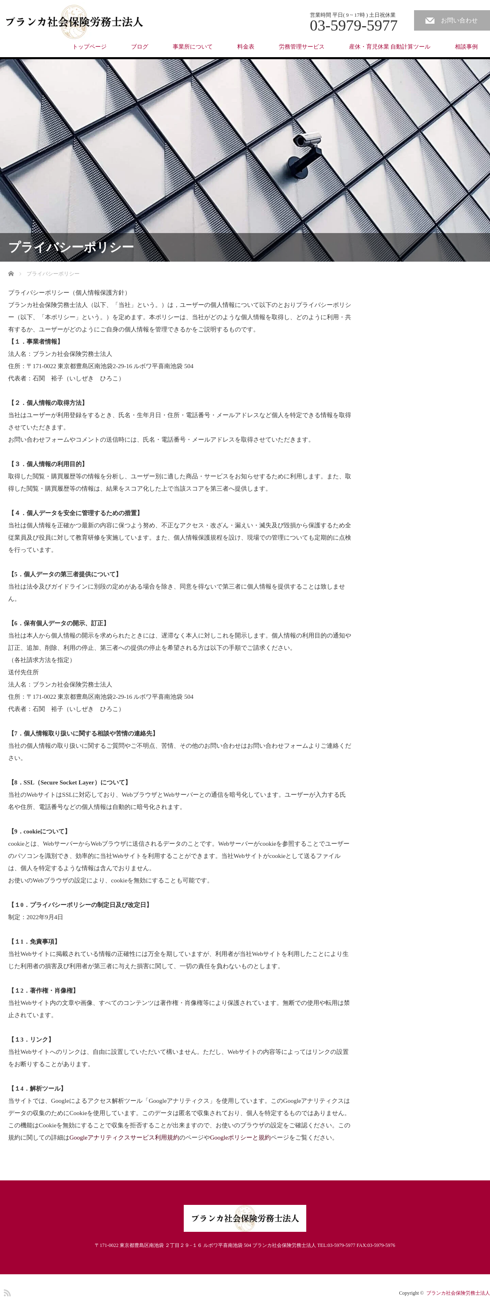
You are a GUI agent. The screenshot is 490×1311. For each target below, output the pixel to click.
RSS (6, 1291)
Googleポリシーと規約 (240, 1137)
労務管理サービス (302, 47)
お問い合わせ (459, 20)
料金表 (245, 47)
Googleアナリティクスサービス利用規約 (124, 1137)
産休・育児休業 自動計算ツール (390, 47)
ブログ (139, 47)
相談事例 (466, 47)
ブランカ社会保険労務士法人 (458, 1293)
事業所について (193, 47)
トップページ (89, 47)
